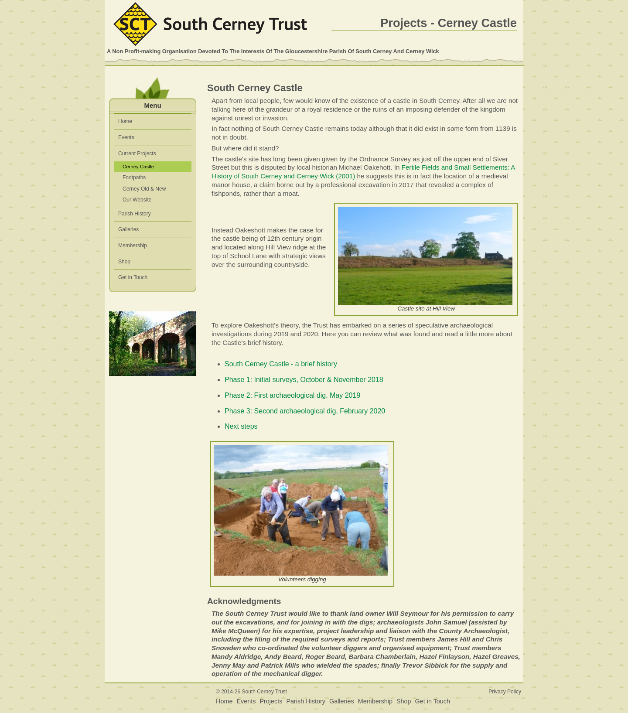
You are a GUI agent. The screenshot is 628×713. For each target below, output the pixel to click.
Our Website (137, 200)
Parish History (134, 214)
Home (125, 121)
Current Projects (137, 153)
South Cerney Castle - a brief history (281, 364)
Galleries (128, 229)
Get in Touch (132, 277)
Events (126, 137)
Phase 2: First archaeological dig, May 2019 (292, 395)
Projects (270, 701)
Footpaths (134, 177)
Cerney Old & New (144, 189)
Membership (132, 245)
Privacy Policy (504, 692)
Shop (124, 262)
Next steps (241, 426)
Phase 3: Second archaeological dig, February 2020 (305, 411)
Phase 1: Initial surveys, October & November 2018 (304, 379)
